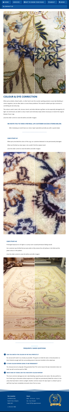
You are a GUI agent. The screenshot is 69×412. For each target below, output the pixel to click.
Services (16, 2)
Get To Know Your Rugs (35, 2)
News (63, 2)
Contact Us (9, 6)
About (52, 2)
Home (7, 2)
